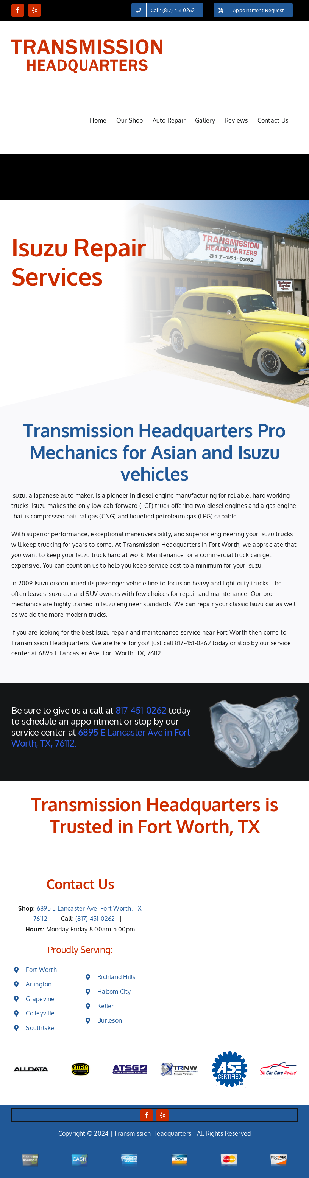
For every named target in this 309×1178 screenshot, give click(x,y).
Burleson (109, 1020)
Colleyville (40, 1013)
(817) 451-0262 (96, 918)
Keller (105, 1006)
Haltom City (114, 991)
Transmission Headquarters (152, 1133)
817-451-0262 (193, 643)
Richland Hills (116, 977)
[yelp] (162, 1115)
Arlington (39, 984)
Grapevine (40, 999)
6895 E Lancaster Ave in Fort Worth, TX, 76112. (100, 737)
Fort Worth (41, 969)
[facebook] (146, 1115)
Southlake (40, 1028)
